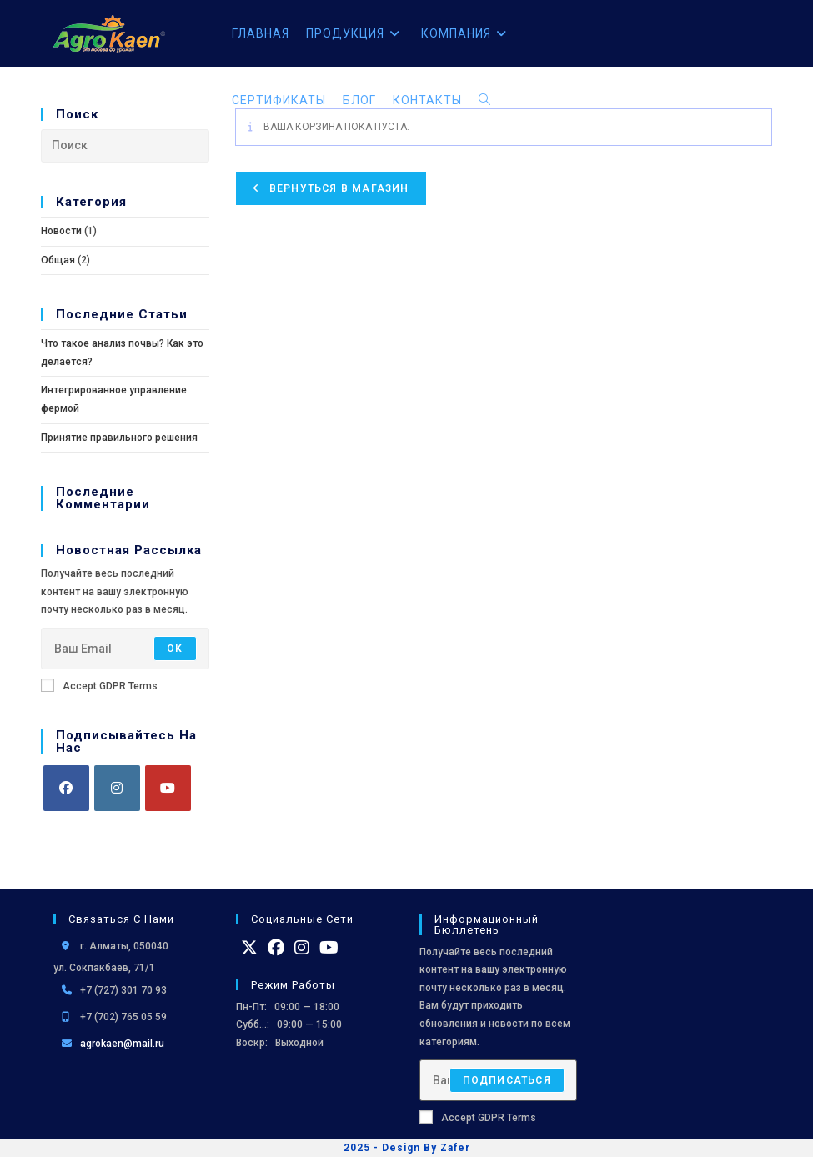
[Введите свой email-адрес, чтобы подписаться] (125, 648)
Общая (58, 260)
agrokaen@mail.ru (122, 1043)
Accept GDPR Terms (99, 685)
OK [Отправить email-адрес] (175, 648)
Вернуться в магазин (337, 188)
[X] (249, 948)
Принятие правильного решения (119, 437)
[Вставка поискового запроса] (125, 146)
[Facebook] (66, 788)
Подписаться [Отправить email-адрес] (507, 1080)
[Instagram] (117, 788)
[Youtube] (168, 788)
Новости (61, 231)
